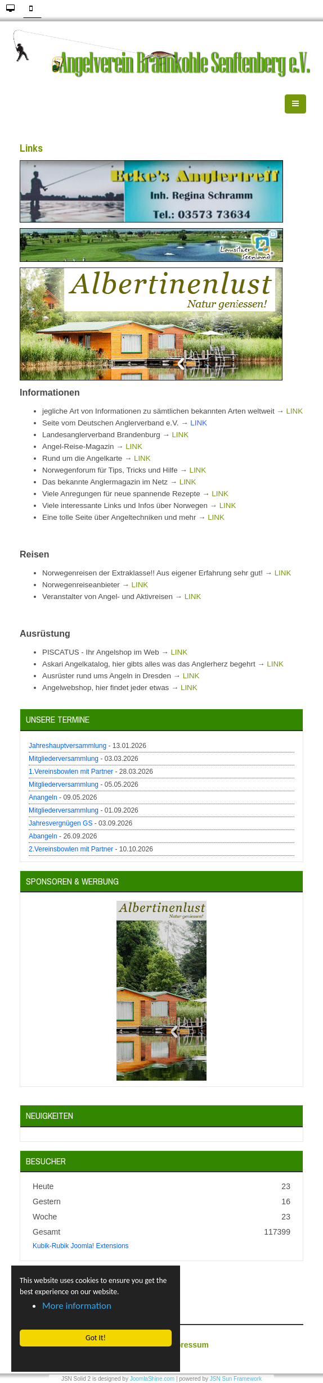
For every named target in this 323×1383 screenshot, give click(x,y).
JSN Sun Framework (236, 1379)
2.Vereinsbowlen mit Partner (71, 849)
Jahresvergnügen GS (60, 823)
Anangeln (43, 797)
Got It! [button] (96, 1338)
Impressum (188, 1344)
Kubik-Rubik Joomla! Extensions (81, 1246)
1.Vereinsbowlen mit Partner (71, 772)
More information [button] (76, 1306)
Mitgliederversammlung (63, 759)
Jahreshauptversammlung (67, 746)
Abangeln (43, 836)
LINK (294, 411)
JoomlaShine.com (152, 1379)
